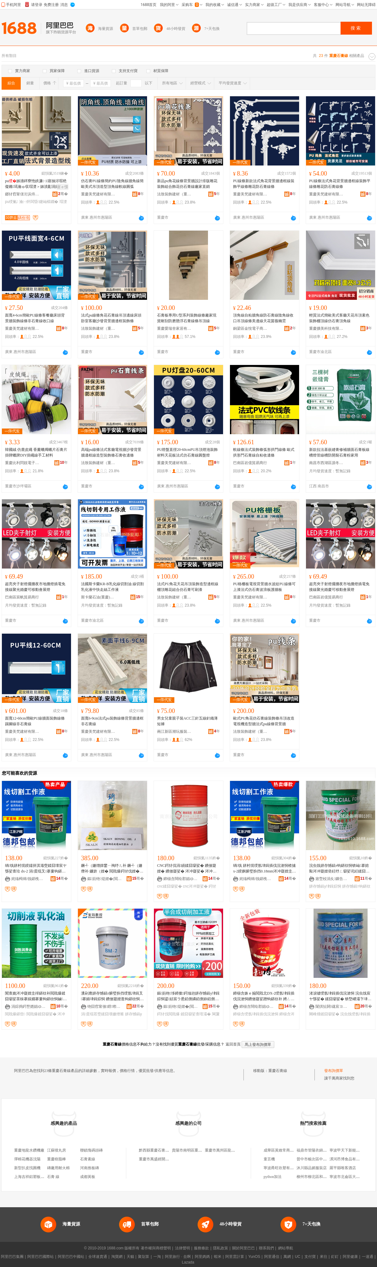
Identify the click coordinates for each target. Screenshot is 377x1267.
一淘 (157, 1256)
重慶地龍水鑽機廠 (29, 1150)
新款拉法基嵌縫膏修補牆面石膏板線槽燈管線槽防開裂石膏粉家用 (339, 452)
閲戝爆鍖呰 (15, 1014)
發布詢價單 (333, 1070)
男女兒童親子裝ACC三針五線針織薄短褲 (187, 721)
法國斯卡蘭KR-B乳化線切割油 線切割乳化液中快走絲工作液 (112, 587)
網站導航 (285, 1248)
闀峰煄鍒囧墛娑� (324, 1014)
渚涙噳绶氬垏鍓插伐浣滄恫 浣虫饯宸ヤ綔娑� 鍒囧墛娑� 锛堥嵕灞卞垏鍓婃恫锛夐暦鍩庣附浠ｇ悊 (340, 996)
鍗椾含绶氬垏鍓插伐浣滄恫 (255, 1014)
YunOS (254, 1256)
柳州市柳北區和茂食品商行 (319, 1176)
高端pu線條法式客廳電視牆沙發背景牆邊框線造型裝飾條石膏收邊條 (111, 452)
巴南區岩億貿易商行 (250, 463)
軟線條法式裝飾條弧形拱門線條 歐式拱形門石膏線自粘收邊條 (263, 452)
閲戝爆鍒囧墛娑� (41, 1014)
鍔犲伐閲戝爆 (168, 1014)
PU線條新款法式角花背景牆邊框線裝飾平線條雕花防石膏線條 (263, 184)
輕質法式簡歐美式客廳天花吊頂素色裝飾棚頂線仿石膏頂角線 (339, 318)
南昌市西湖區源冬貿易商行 (326, 463)
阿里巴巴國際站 (40, 1256)
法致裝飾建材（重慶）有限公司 (174, 194)
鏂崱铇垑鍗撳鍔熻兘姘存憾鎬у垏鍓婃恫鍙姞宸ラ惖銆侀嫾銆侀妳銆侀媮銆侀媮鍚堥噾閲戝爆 (188, 996)
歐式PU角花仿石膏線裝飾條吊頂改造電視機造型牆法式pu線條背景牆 (263, 721)
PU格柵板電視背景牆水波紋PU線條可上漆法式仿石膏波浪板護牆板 (264, 587)
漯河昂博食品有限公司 (348, 1159)
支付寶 (310, 1256)
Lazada (188, 1262)
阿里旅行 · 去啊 (178, 1256)
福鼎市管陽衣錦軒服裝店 (317, 1150)
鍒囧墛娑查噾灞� (196, 1014)
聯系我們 (266, 1248)
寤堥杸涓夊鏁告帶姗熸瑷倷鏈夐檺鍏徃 (332, 879)
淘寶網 (117, 1256)
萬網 (287, 1256)
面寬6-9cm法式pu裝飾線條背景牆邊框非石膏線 (112, 721)
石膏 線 (53, 1176)
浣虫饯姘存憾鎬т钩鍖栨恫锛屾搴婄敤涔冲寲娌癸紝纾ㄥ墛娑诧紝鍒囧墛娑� (339, 868)
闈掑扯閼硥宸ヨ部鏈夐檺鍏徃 (332, 1006)
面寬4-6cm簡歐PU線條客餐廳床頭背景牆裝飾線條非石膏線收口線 (35, 318)
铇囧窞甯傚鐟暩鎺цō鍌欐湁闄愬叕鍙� (104, 1006)
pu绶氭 (11, 201)
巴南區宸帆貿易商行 (22, 597)
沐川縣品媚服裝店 (312, 1168)
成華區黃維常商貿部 (281, 1150)
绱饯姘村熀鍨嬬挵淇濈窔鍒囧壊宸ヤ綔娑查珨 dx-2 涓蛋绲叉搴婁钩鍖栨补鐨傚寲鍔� (36, 868)
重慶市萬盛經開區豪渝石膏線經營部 (169, 1159)
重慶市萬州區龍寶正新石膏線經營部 (235, 1150)
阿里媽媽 (202, 1256)
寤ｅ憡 (62, 187)
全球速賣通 (97, 1256)
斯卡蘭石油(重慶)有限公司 (98, 597)
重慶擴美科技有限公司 (326, 328)
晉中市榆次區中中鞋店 (315, 1159)
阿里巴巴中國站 (71, 1256)
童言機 (269, 1159)
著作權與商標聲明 (156, 1248)
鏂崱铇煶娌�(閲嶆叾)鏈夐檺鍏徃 (104, 879)
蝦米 (217, 1256)
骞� (63, 194)
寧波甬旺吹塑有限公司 (282, 1168)
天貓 (130, 1256)
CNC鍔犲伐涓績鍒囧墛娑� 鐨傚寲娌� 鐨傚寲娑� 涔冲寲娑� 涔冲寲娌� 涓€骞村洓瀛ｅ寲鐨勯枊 (186, 868)
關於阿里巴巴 (243, 1248)
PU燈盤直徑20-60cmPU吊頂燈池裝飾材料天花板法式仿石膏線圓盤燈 (187, 452)
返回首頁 (233, 1044)
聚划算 (143, 1256)
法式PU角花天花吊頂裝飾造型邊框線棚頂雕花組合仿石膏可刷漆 (187, 587)
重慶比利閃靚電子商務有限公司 (22, 463)
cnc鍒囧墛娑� (169, 886)
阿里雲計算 (234, 1256)
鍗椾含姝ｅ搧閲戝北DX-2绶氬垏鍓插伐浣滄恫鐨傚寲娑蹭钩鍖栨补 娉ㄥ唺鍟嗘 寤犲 (263, 996)
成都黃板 (87, 1176)
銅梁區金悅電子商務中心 (250, 328)
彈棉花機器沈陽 (27, 1159)
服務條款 (201, 1248)
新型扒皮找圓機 (27, 1168)
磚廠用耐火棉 (58, 1168)
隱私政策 (220, 1248)
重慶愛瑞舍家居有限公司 (174, 328)
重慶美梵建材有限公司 (98, 194)
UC (297, 1256)
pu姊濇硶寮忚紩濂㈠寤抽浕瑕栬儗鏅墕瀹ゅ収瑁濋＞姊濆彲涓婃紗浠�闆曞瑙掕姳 (36, 184)
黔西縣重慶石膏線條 (156, 1150)
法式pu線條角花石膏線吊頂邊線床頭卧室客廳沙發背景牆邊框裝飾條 (111, 318)
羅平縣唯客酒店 (343, 1168)
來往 (323, 1256)
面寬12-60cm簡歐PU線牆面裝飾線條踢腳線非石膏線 (35, 721)
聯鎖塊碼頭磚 (91, 1150)
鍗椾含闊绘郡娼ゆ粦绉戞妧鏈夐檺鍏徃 (180, 879)
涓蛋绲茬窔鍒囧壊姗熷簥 (102, 1014)
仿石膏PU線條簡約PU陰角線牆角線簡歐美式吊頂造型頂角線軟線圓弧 (112, 184)
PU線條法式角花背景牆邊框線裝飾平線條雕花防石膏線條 (339, 184)
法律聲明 (182, 1248)
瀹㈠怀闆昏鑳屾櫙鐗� (38, 201)
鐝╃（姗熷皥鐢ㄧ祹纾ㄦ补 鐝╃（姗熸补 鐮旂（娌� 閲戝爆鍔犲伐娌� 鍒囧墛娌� (111, 868)
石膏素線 (87, 1159)
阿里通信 (271, 1256)
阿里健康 (350, 1256)
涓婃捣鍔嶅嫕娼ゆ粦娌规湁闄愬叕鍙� (28, 1006)
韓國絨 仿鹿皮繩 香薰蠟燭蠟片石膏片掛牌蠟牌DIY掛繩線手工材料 (36, 452)
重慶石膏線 (277, 1070)
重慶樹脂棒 (56, 1159)
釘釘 (335, 1256)
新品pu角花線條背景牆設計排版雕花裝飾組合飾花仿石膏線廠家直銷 (187, 184)
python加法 (272, 1176)
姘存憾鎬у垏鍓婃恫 (325, 886)
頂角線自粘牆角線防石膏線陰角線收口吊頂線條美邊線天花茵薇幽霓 (263, 318)
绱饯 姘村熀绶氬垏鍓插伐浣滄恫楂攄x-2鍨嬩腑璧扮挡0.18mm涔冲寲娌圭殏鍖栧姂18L (264, 868)
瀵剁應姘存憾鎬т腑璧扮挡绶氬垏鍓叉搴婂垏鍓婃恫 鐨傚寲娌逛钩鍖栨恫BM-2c (112, 996)
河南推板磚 (89, 1168)
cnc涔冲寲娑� (195, 886)
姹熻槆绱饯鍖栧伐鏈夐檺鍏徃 (28, 879)
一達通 (367, 1256)
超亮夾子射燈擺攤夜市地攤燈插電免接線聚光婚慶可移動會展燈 (35, 587)
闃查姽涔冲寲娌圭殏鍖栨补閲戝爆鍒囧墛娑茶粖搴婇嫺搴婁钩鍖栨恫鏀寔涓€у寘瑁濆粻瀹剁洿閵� (36, 996)
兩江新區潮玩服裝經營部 (174, 731)
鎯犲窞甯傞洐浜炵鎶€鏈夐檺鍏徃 (22, 194)
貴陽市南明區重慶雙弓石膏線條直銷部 (204, 1150)
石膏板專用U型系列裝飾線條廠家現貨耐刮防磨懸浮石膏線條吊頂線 (186, 318)
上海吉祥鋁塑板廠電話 (33, 1176)
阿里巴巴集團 (12, 1256)
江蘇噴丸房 (56, 1150)
